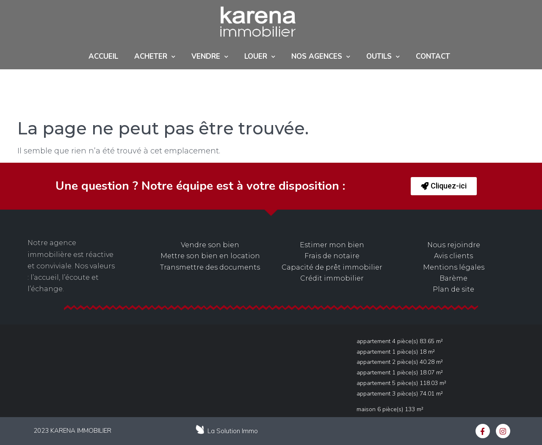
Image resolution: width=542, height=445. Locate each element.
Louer (259, 56)
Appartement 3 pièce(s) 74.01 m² (400, 394)
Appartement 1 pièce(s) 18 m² (396, 352)
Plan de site (453, 289)
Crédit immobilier (332, 278)
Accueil (103, 56)
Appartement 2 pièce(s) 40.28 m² (400, 362)
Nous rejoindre (453, 245)
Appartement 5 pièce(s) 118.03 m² (401, 383)
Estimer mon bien (332, 245)
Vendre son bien (210, 245)
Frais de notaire (331, 256)
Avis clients (453, 256)
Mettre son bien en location (210, 256)
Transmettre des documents (210, 267)
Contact (433, 56)
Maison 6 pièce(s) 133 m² (390, 409)
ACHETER (154, 56)
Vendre (209, 56)
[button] (444, 186)
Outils (383, 56)
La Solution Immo (232, 431)
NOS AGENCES (320, 56)
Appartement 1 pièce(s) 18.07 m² (400, 373)
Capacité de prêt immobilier (332, 267)
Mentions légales (453, 267)
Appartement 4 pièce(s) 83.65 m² (400, 341)
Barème (453, 278)
